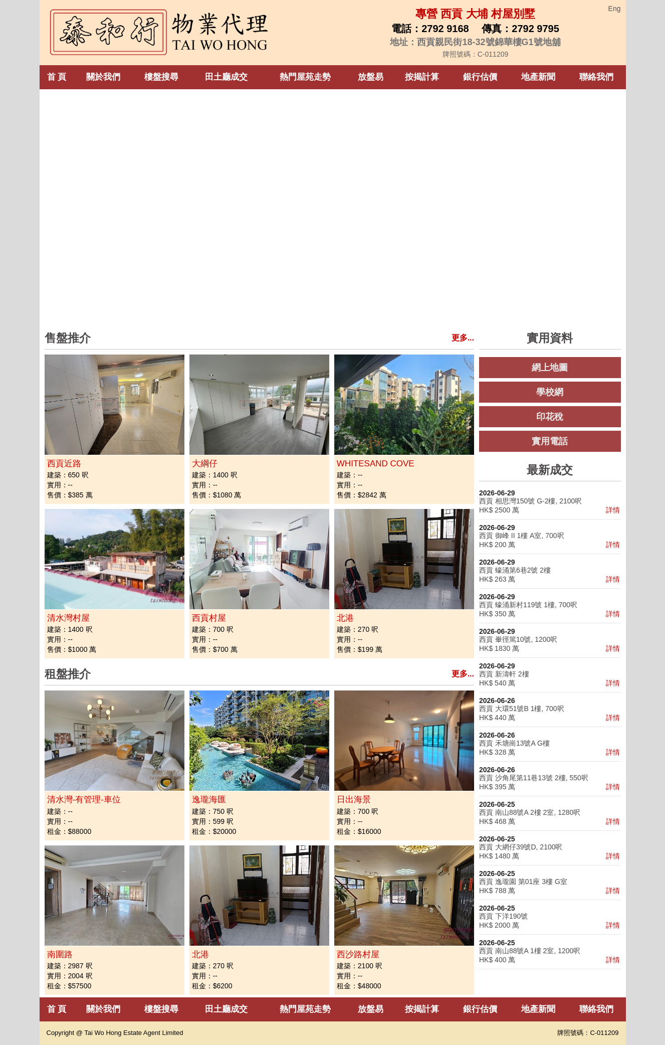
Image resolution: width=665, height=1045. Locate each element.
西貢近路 (64, 463)
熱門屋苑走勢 (305, 77)
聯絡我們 (596, 77)
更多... (463, 337)
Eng (614, 9)
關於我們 (103, 77)
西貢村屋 (209, 618)
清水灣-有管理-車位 (84, 799)
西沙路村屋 (358, 954)
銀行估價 (480, 77)
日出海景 (354, 799)
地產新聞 (538, 77)
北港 (345, 618)
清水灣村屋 (68, 618)
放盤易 (370, 77)
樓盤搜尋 (161, 77)
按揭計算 (422, 77)
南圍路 (60, 954)
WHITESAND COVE (375, 463)
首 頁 (57, 77)
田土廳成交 (226, 77)
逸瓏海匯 (209, 799)
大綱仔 (204, 463)
